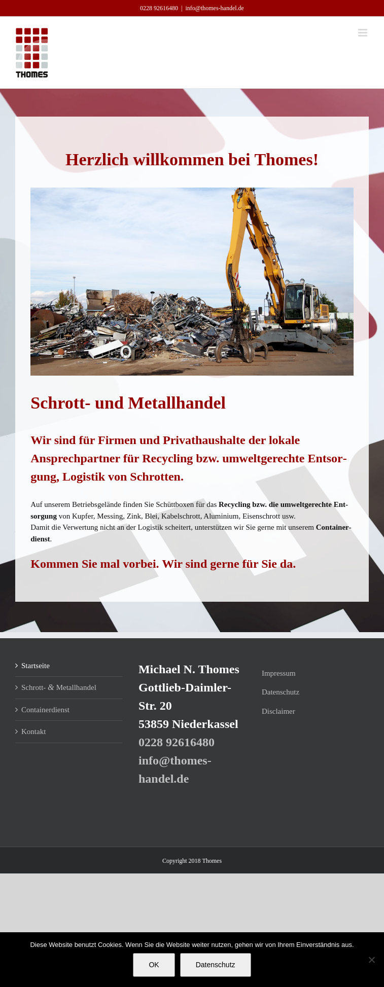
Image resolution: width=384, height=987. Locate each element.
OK (154, 965)
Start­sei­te (35, 666)
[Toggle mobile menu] (363, 32)
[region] (191, 282)
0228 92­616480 (159, 8)
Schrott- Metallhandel (58, 687)
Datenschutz (215, 965)
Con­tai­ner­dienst (45, 710)
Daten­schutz (280, 692)
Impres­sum (279, 673)
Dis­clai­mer (278, 711)
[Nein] (371, 960)
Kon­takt (33, 731)
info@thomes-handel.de (215, 8)
